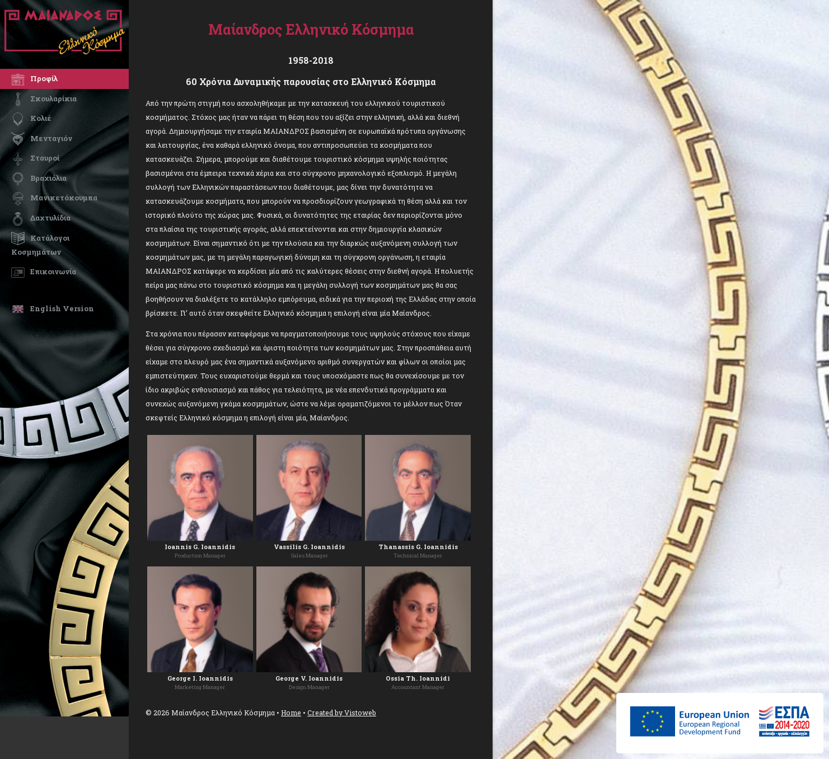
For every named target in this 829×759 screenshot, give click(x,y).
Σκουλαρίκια (44, 98)
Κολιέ (31, 118)
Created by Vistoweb (341, 712)
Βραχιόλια (39, 178)
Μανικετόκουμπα (54, 198)
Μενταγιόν (41, 138)
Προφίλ (34, 78)
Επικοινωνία (43, 271)
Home (291, 712)
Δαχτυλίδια (41, 218)
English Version (52, 308)
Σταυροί (35, 158)
